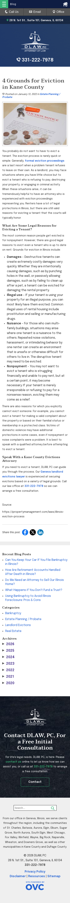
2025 (8, 650)
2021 (8, 676)
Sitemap (53, 876)
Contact (35, 782)
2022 (8, 670)
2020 (8, 683)
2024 (8, 657)
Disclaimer (18, 876)
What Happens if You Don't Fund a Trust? (33, 590)
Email (35, 11)
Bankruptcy (13, 613)
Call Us (12, 11)
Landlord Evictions (18, 625)
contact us (13, 762)
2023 (8, 663)
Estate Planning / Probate (23, 619)
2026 (8, 644)
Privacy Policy (35, 871)
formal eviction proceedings (44, 161)
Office (58, 11)
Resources (36, 876)
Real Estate (13, 631)
